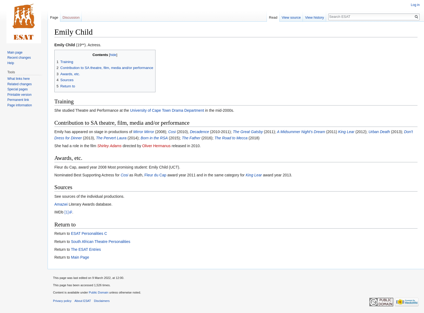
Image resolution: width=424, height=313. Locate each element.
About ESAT (83, 300)
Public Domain (98, 292)
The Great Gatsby (248, 132)
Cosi (172, 132)
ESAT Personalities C (89, 233)
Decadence (199, 132)
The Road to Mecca (230, 138)
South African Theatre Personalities (100, 241)
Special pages (17, 89)
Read (273, 17)
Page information (19, 105)
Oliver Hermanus (156, 146)
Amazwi (61, 204)
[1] (66, 212)
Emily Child (64, 45)
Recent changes (19, 58)
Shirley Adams (109, 146)
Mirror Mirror (143, 132)
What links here (18, 79)
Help (10, 63)
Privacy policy (62, 300)
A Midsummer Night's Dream (301, 132)
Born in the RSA (154, 138)
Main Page (80, 257)
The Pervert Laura (111, 138)
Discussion (71, 17)
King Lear (346, 132)
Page (54, 17)
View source (291, 17)
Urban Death (379, 132)
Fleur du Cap (155, 175)
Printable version (19, 95)
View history (314, 17)
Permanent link (18, 100)
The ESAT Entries (86, 249)
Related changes (19, 84)
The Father (191, 138)
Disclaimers (102, 300)
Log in (415, 5)
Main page (14, 52)
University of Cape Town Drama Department (167, 110)
